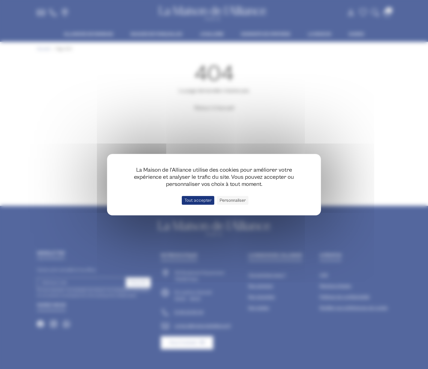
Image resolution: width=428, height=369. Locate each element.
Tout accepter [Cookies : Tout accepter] (198, 200)
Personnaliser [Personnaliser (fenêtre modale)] (233, 200)
